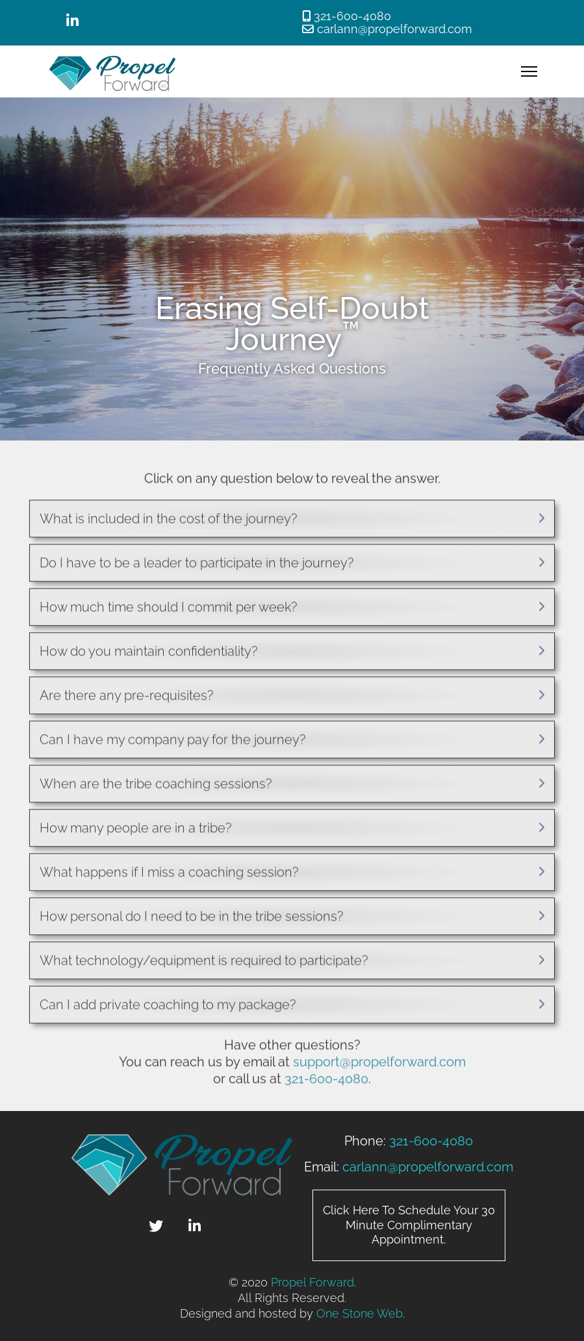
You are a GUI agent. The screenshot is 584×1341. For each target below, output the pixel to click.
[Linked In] (73, 23)
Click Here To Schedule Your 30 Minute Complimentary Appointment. (409, 1224)
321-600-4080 (352, 16)
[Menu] (529, 71)
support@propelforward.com (379, 1065)
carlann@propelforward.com (394, 29)
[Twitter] (156, 1228)
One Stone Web (359, 1313)
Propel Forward (312, 1282)
